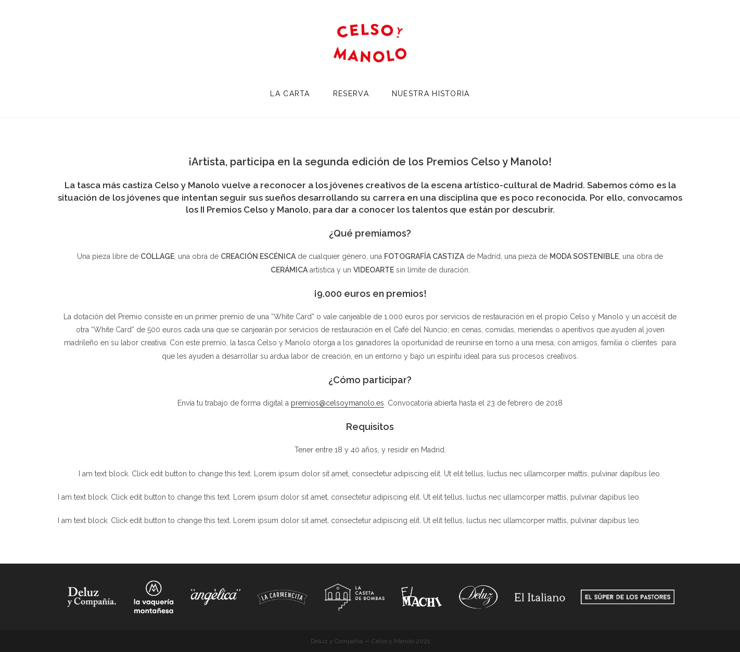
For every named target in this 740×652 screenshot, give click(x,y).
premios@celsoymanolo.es (337, 403)
